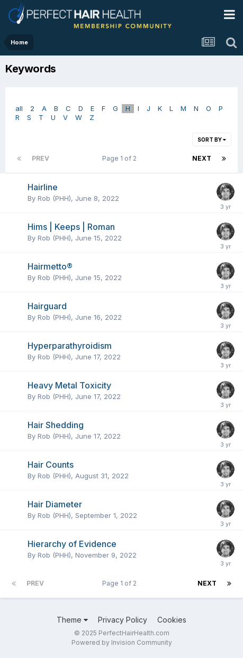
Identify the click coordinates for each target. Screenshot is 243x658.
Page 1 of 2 (121, 158)
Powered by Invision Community (121, 642)
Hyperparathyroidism (70, 345)
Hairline (43, 187)
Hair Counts (51, 464)
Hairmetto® (50, 266)
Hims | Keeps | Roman (71, 226)
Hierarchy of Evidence (72, 544)
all (19, 108)
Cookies (171, 619)
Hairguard (47, 306)
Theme (72, 619)
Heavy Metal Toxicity (69, 385)
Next (201, 158)
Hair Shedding (56, 425)
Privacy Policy (122, 619)
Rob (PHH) (54, 198)
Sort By (211, 139)
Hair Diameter (55, 504)
